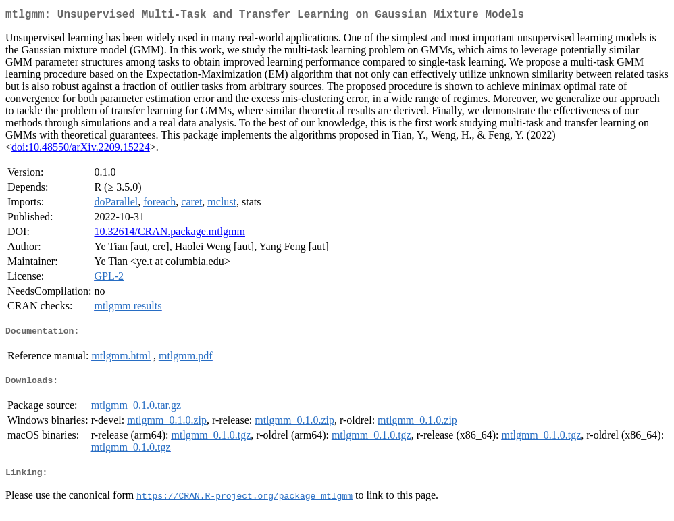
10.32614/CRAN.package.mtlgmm (169, 234)
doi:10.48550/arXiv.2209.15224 (80, 149)
